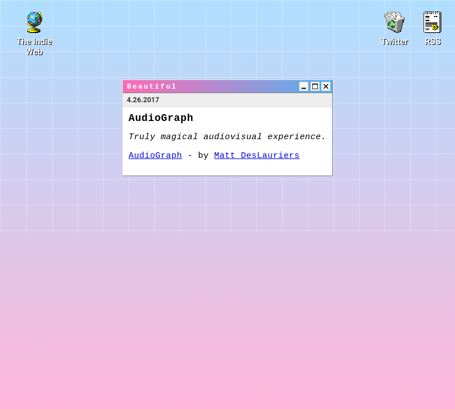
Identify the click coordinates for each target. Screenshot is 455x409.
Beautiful (152, 86)
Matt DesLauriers (257, 156)
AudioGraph (155, 156)
